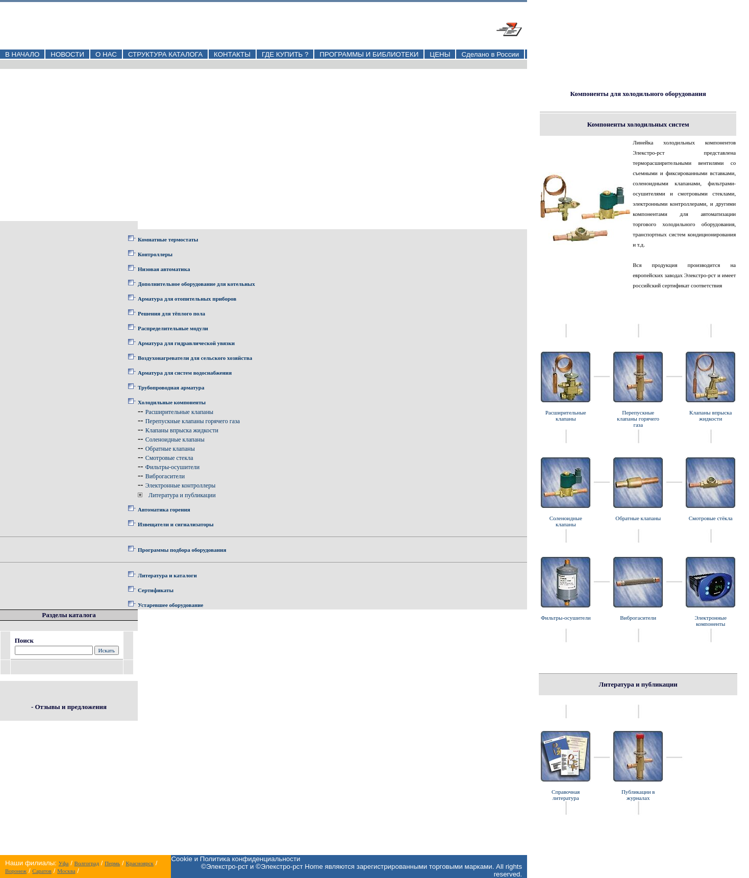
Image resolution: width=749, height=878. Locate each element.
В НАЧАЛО (22, 54)
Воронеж (16, 871)
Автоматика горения (164, 509)
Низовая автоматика (164, 269)
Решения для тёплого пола (171, 313)
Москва (66, 871)
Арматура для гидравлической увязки (186, 343)
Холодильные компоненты (172, 402)
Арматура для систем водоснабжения (185, 373)
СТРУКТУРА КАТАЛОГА (165, 54)
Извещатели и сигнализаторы (176, 524)
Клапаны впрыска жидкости (181, 430)
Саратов (42, 871)
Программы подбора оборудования (182, 550)
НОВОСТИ (67, 54)
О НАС (106, 54)
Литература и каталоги (167, 575)
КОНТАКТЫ (232, 54)
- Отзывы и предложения (69, 707)
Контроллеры (155, 254)
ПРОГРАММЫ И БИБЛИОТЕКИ (368, 54)
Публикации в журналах (638, 795)
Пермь (112, 863)
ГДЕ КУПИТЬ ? (285, 54)
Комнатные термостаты (168, 239)
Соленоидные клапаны (175, 439)
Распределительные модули (173, 328)
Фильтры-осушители (172, 467)
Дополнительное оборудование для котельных (196, 284)
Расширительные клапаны (179, 412)
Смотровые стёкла (711, 518)
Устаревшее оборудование (170, 605)
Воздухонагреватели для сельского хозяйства (195, 358)
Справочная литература (566, 795)
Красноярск (140, 863)
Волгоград (86, 863)
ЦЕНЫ (440, 54)
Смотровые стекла (169, 457)
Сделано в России (490, 54)
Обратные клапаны (170, 448)
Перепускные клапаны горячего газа (192, 421)
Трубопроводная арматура (171, 387)
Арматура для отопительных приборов (187, 299)
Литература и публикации (182, 495)
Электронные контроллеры (180, 485)
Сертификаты (155, 590)
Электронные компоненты (710, 621)
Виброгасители (165, 476)
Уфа (64, 863)
